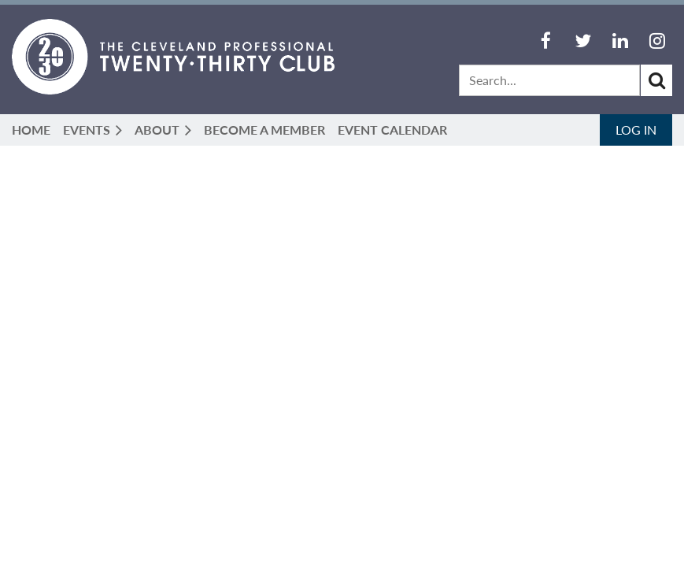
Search (656, 80)
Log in (636, 129)
